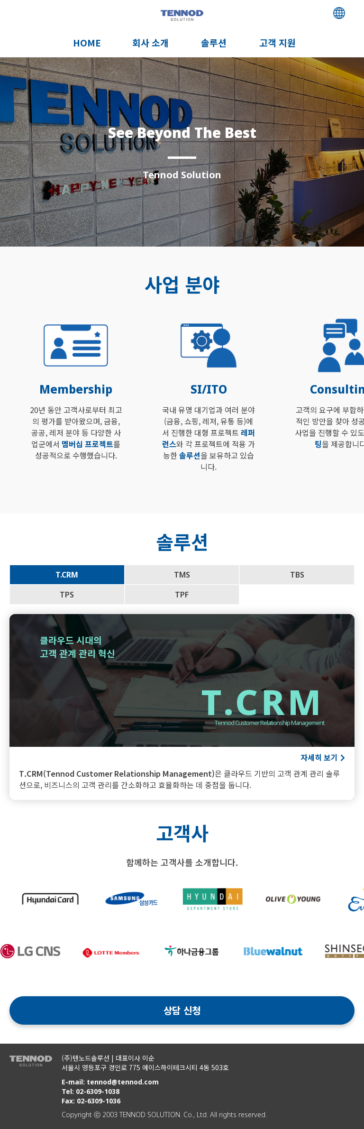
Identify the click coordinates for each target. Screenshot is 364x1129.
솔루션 (214, 42)
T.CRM (66, 574)
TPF (182, 594)
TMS (182, 574)
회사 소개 (150, 42)
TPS (67, 594)
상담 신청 (182, 1010)
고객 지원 (277, 42)
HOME (87, 42)
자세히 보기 (319, 757)
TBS (297, 574)
